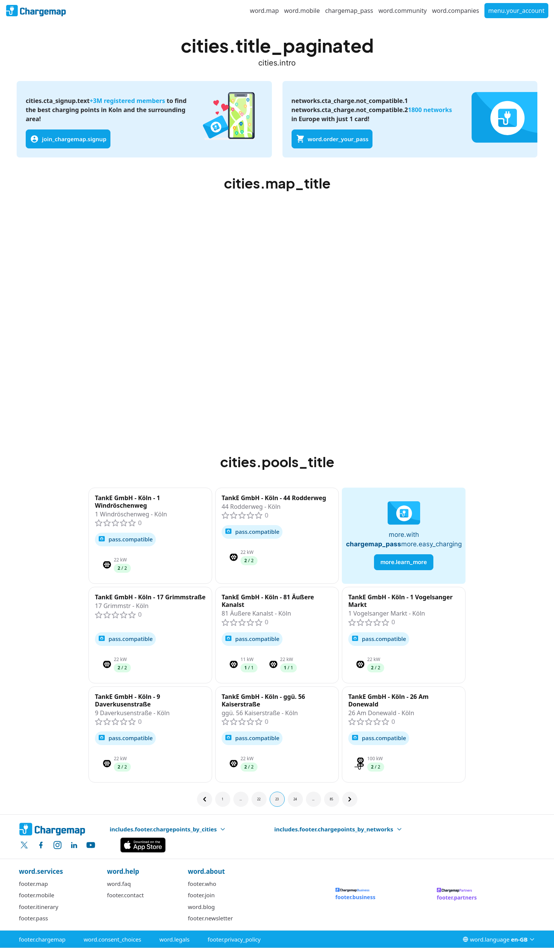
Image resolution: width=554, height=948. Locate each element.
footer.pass (33, 918)
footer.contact (125, 895)
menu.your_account (516, 10)
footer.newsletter (210, 918)
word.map (264, 10)
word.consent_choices (112, 939)
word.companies (455, 10)
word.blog (201, 907)
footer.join (201, 895)
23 (277, 799)
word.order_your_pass (332, 138)
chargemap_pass (349, 10)
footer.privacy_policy (234, 939)
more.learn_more (403, 562)
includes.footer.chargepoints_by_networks (338, 829)
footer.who (202, 883)
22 (259, 799)
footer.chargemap (42, 939)
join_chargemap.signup (68, 138)
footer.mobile (36, 895)
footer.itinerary (38, 907)
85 (331, 799)
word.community (403, 10)
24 (295, 799)
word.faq (119, 883)
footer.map (33, 883)
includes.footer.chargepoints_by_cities (168, 829)
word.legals (174, 939)
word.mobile (302, 10)
